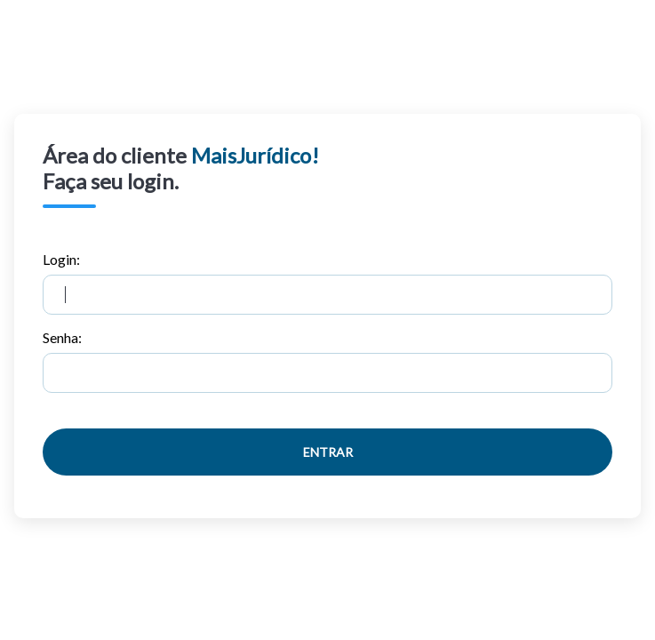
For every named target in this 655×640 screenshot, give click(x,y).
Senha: (327, 361)
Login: (327, 283)
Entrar (328, 452)
